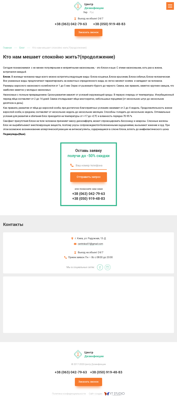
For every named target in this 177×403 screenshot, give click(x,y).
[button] (170, 6)
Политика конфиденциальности (69, 393)
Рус (92, 12)
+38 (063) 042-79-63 (71, 24)
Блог (22, 47)
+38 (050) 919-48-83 (109, 24)
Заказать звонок (88, 32)
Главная (7, 47)
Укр (85, 12)
